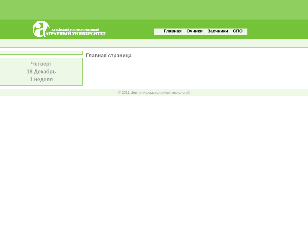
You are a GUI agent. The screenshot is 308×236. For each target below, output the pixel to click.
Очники (194, 31)
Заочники (217, 31)
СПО (238, 31)
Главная (173, 31)
